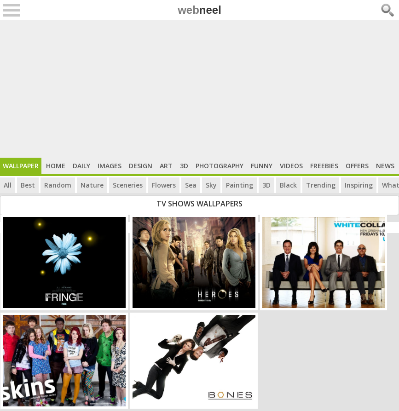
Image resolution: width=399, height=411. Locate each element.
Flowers (164, 185)
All (8, 185)
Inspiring (359, 185)
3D (184, 165)
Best (28, 185)
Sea (191, 185)
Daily (81, 165)
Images (109, 165)
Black (288, 185)
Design (140, 165)
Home (55, 165)
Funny (261, 165)
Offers (357, 165)
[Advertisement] (199, 88)
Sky (211, 185)
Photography (219, 165)
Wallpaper (21, 165)
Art (166, 165)
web (199, 10)
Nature (92, 185)
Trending (320, 185)
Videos (291, 165)
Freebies (324, 165)
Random (57, 185)
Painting (239, 185)
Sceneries (128, 185)
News (385, 165)
